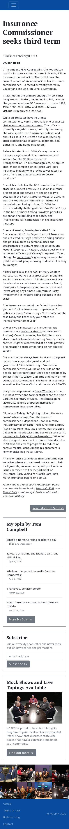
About (7, 803)
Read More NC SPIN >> (48, 508)
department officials (16, 245)
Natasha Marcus (31, 331)
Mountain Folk (45, 488)
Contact (8, 824)
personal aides (40, 242)
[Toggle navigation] (13, 5)
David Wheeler (44, 391)
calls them (24, 257)
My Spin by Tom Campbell (24, 526)
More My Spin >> (20, 619)
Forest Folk (10, 492)
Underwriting (11, 817)
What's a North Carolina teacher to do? (31, 539)
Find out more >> (21, 753)
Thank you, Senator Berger (24, 588)
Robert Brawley (26, 189)
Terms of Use (11, 810)
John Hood (13, 62)
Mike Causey (28, 69)
